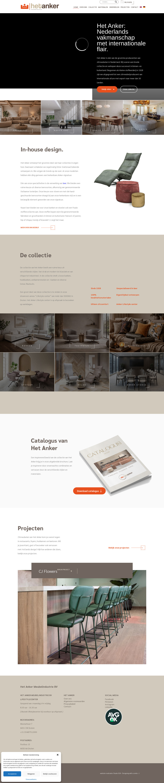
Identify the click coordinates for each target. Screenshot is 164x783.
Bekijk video (106, 89)
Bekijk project (63, 569)
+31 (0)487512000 (28, 732)
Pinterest (109, 701)
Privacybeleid (69, 703)
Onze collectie (128, 89)
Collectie (92, 7)
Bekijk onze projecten (126, 547)
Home (76, 7)
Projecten (125, 7)
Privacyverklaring (31, 779)
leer (64, 183)
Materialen (103, 7)
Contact (134, 7)
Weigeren (31, 774)
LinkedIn (109, 707)
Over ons (83, 7)
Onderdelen (114, 7)
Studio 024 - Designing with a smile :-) (126, 773)
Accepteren (12, 774)
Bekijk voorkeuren (50, 774)
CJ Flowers (48, 571)
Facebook (109, 699)
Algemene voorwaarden (74, 701)
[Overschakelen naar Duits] (144, 6)
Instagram (109, 704)
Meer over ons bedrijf (36, 227)
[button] (57, 755)
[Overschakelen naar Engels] (140, 6)
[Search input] (108, 1)
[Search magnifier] (116, 2)
